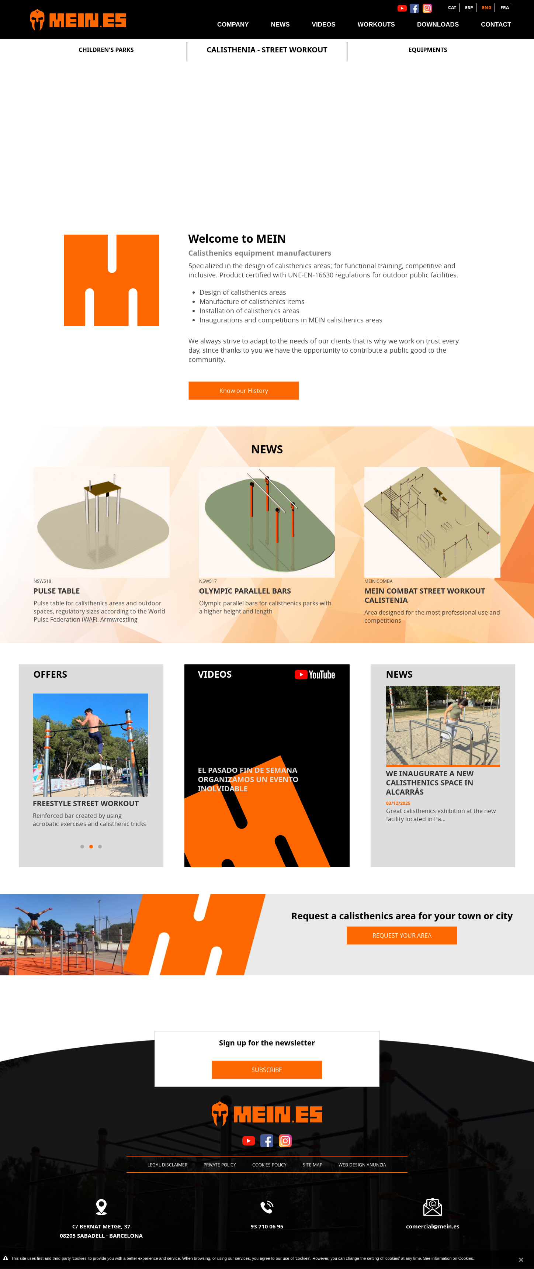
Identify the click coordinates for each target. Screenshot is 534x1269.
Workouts (376, 24)
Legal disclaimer (167, 1165)
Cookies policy (269, 1165)
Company (233, 24)
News (280, 24)
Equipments (428, 50)
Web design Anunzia (362, 1165)
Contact (496, 24)
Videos (324, 24)
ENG (487, 7)
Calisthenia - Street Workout (267, 50)
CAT (452, 7)
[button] (82, 846)
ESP (469, 7)
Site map (312, 1165)
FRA (504, 7)
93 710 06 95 (267, 1226)
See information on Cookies (448, 1258)
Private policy (220, 1165)
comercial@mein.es (433, 1226)
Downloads (438, 24)
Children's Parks (106, 50)
